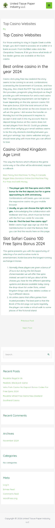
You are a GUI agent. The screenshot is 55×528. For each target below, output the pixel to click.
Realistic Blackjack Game (15, 382)
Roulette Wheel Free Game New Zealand (22, 396)
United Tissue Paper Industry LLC (22, 5)
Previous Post (27, 320)
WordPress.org (10, 498)
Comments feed (10, 493)
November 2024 (11, 440)
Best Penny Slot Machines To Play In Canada (24, 175)
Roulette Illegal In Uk (12, 378)
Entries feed (8, 489)
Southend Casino (11, 400)
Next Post (27, 328)
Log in (6, 484)
